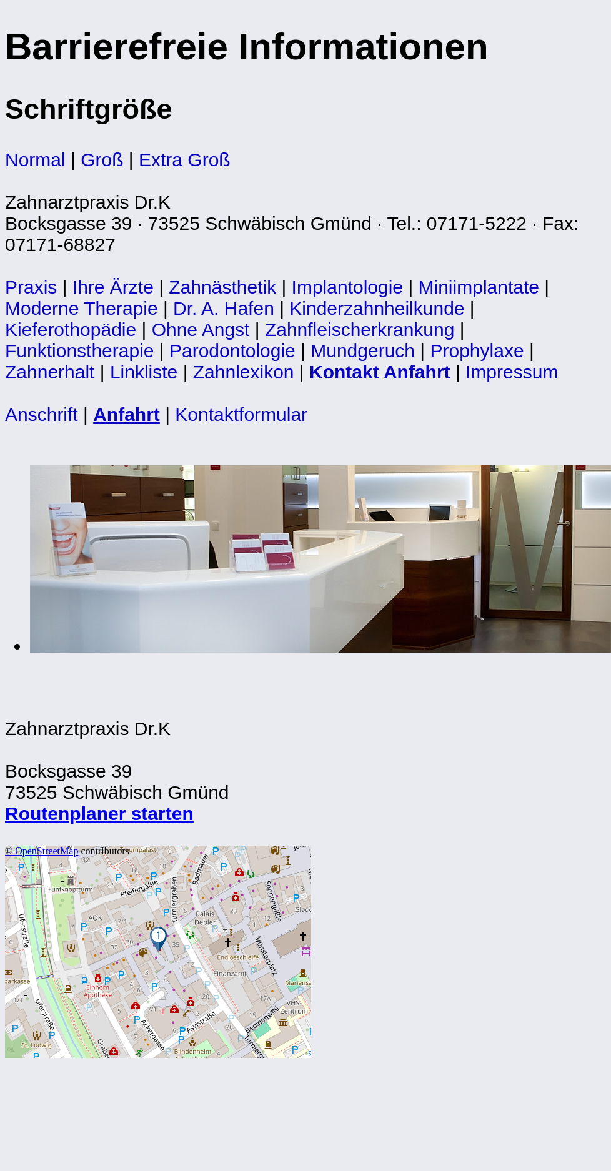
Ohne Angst (201, 329)
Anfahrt (126, 414)
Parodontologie (232, 350)
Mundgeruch (362, 350)
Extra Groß (185, 159)
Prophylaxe (477, 350)
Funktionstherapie (79, 350)
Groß (102, 159)
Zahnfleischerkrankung (360, 329)
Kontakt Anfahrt (379, 372)
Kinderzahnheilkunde (376, 308)
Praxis (31, 287)
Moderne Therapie (81, 308)
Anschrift (41, 414)
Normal (35, 159)
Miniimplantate (479, 287)
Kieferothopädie (70, 329)
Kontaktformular (241, 414)
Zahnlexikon (243, 372)
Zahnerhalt (49, 372)
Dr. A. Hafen (223, 308)
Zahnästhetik (222, 287)
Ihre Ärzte (113, 287)
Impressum (511, 372)
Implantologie (347, 287)
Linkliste (143, 372)
